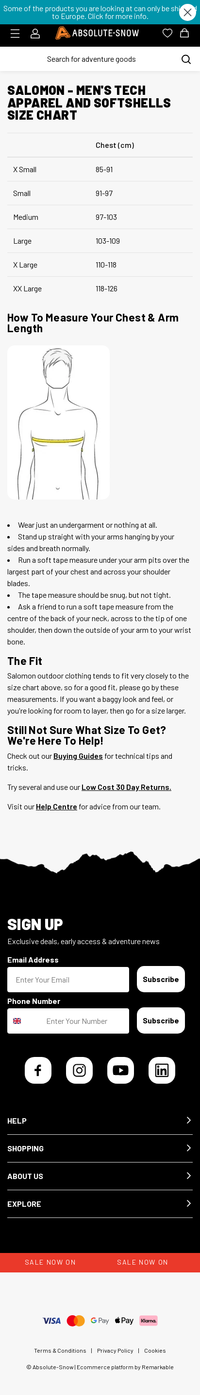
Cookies (155, 1350)
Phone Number (33, 1000)
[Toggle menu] (18, 33)
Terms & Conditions (60, 1350)
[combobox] (24, 1021)
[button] (100, 1121)
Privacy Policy (115, 1350)
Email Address (33, 959)
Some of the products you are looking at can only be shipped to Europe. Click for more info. (100, 11)
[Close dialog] (187, 12)
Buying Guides (78, 755)
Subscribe (161, 979)
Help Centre (56, 806)
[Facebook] (38, 1070)
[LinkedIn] (162, 1070)
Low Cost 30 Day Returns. (126, 786)
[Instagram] (79, 1070)
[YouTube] (120, 1070)
